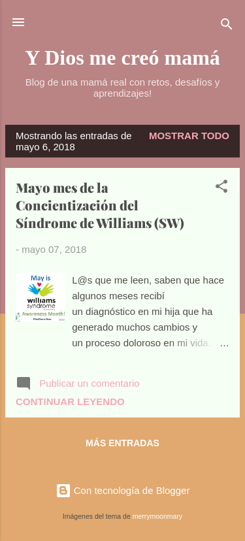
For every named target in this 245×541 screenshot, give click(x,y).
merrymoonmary (157, 516)
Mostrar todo (189, 135)
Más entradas (122, 443)
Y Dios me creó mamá (122, 57)
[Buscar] (227, 26)
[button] (221, 188)
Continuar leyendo (70, 401)
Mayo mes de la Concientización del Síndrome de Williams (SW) (100, 204)
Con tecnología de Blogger (123, 490)
